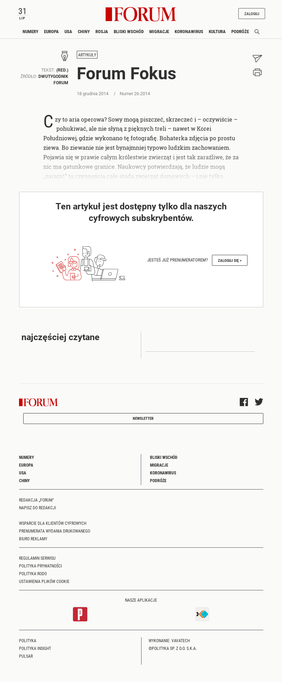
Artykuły (87, 54)
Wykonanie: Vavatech (169, 640)
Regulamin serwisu (37, 558)
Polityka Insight (35, 648)
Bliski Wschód (129, 31)
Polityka (27, 640)
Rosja (101, 31)
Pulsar (26, 656)
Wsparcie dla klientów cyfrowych (52, 523)
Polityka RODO (33, 573)
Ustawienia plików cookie (44, 581)
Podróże (240, 31)
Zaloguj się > (230, 260)
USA (68, 31)
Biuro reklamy (33, 538)
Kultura (217, 31)
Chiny (84, 31)
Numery (30, 31)
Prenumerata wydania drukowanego (54, 531)
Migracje (159, 31)
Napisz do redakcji (37, 507)
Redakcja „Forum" (36, 500)
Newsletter (143, 418)
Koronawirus (189, 31)
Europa (51, 31)
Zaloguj (250, 13)
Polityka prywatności (40, 566)
